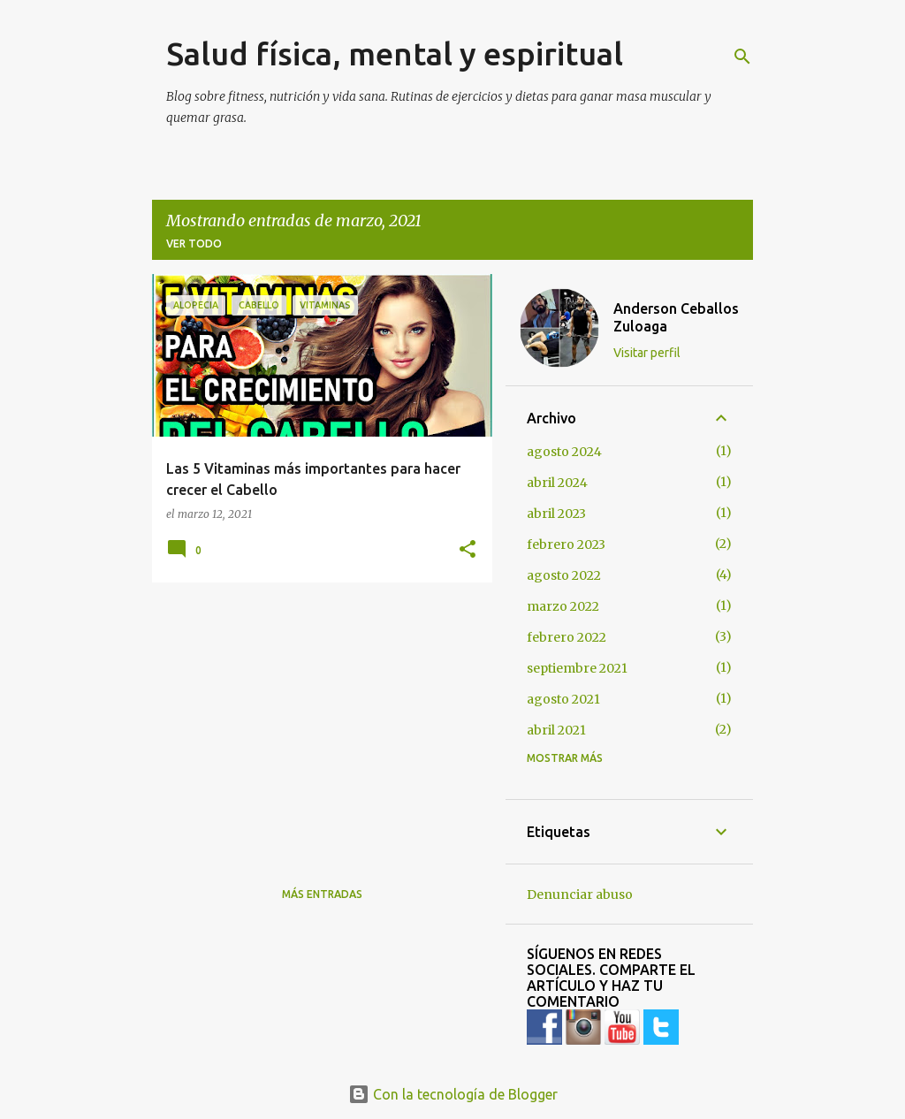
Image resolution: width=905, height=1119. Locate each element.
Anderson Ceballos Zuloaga (676, 317)
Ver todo (194, 243)
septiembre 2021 (577, 668)
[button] (467, 549)
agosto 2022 (564, 575)
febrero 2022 (566, 637)
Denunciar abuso (580, 894)
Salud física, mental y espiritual (394, 53)
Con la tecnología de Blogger (453, 1094)
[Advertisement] (315, 719)
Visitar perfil (647, 353)
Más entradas (322, 894)
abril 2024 (557, 483)
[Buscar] (742, 56)
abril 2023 (556, 513)
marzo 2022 (563, 606)
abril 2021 (556, 730)
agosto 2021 (563, 699)
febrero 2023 (566, 544)
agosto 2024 (564, 452)
